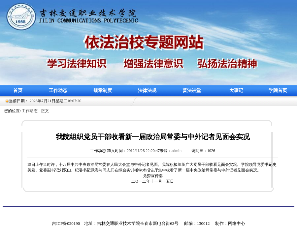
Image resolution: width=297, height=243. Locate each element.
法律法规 (147, 90)
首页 (17, 90)
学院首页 (278, 90)
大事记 (236, 90)
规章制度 (102, 90)
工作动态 (58, 90)
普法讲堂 (191, 90)
